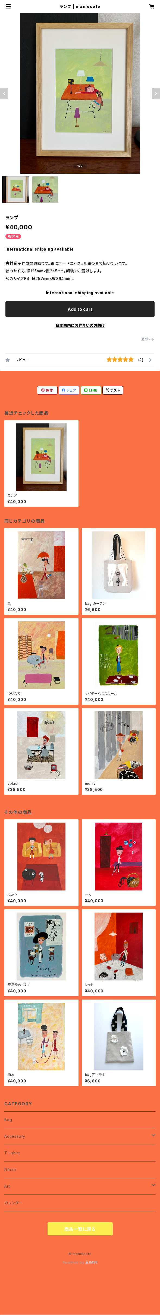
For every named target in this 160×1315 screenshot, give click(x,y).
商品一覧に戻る (80, 1229)
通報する (148, 339)
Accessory (14, 1136)
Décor (10, 1169)
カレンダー (13, 1202)
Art (7, 1186)
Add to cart (80, 309)
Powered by (80, 1262)
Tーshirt (12, 1153)
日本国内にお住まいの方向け (80, 325)
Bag (8, 1119)
